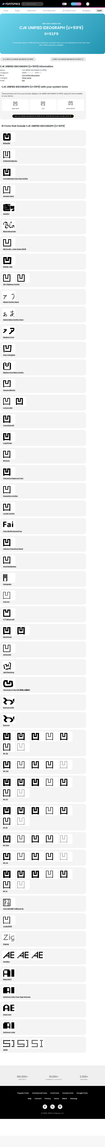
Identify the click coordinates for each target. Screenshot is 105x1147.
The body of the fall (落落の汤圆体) (17, 735)
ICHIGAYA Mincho (11, 164)
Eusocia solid (9, 754)
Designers (86, 11)
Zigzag (6, 1006)
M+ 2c (6, 851)
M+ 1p (6, 881)
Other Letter (26, 78)
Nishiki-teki (8, 278)
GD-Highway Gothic (12, 297)
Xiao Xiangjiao (10, 374)
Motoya (7, 488)
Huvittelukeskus (10, 602)
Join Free (98, 4)
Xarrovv (7, 640)
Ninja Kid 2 (8, 1044)
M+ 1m (6, 919)
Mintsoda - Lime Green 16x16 (15, 259)
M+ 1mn (7, 900)
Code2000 (8, 987)
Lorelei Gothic (9, 545)
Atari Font (8, 1082)
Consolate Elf (9, 450)
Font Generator (49, 11)
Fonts (5, 11)
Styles (17, 11)
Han (23, 80)
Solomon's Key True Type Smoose (17, 1063)
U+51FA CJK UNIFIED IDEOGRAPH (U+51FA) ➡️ (68, 59)
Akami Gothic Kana (12, 317)
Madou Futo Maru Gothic (14, 393)
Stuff (99, 11)
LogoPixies (8, 469)
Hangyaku (8, 621)
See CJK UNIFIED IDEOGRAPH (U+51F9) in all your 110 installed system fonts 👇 (43, 117)
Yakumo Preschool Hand (14, 583)
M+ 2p (6, 803)
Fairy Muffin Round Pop (13, 564)
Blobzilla (7, 145)
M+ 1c (6, 949)
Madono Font (9, 355)
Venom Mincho (10, 412)
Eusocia (7, 773)
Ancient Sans (9, 202)
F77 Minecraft (9, 659)
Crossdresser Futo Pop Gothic (16, 183)
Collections (31, 11)
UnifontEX (8, 697)
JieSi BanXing (9, 716)
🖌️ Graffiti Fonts (69, 11)
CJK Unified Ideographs (31, 75)
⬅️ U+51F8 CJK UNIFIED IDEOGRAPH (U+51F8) (18, 59)
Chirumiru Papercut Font (14, 507)
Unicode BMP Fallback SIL (14, 968)
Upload (76, 4)
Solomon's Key (10, 1101)
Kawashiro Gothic (11, 526)
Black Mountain (10, 240)
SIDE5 (6, 1120)
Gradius (7, 1025)
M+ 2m (6, 822)
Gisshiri (7, 221)
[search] (32, 4)
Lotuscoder (8, 431)
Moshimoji (8, 678)
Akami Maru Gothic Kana (14, 336)
